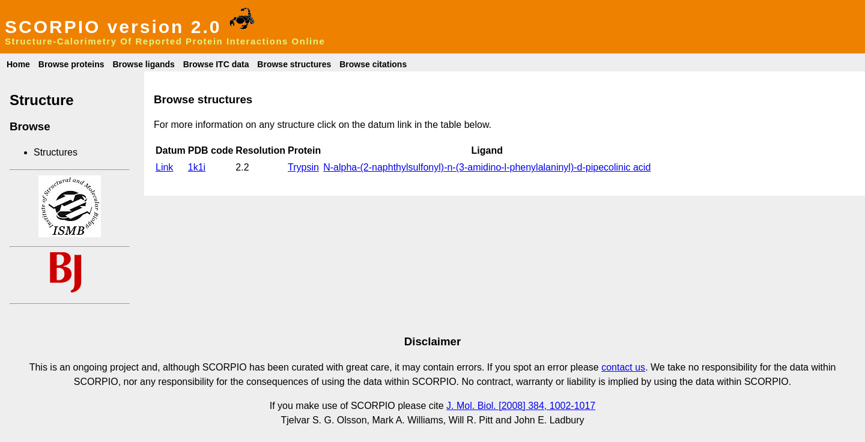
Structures (55, 152)
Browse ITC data (216, 64)
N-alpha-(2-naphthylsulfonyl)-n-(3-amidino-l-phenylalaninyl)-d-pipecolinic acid (487, 167)
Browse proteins (71, 64)
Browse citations (373, 64)
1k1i (196, 167)
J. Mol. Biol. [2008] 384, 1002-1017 (520, 406)
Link (164, 167)
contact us (623, 367)
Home (18, 64)
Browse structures (294, 64)
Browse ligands (143, 64)
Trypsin (303, 167)
